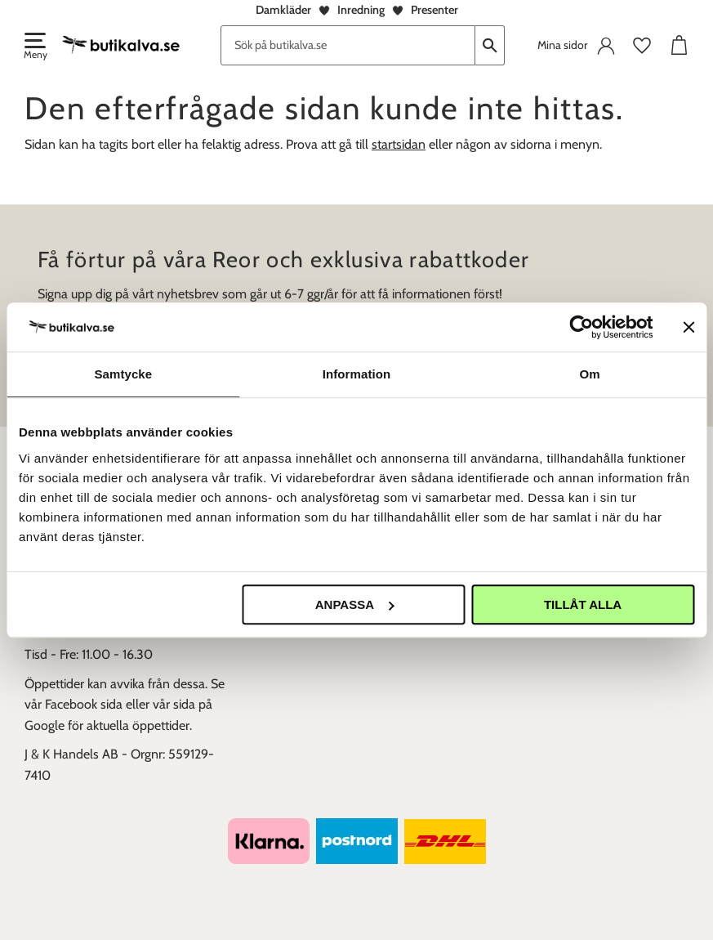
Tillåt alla (583, 604)
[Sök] (490, 45)
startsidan (399, 144)
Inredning (361, 9)
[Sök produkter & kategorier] (348, 45)
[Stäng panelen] (688, 327)
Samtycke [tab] (123, 374)
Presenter (434, 9)
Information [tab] (357, 374)
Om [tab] (590, 374)
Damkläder (283, 9)
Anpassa (354, 604)
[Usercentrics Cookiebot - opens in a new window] (581, 327)
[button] (34, 47)
